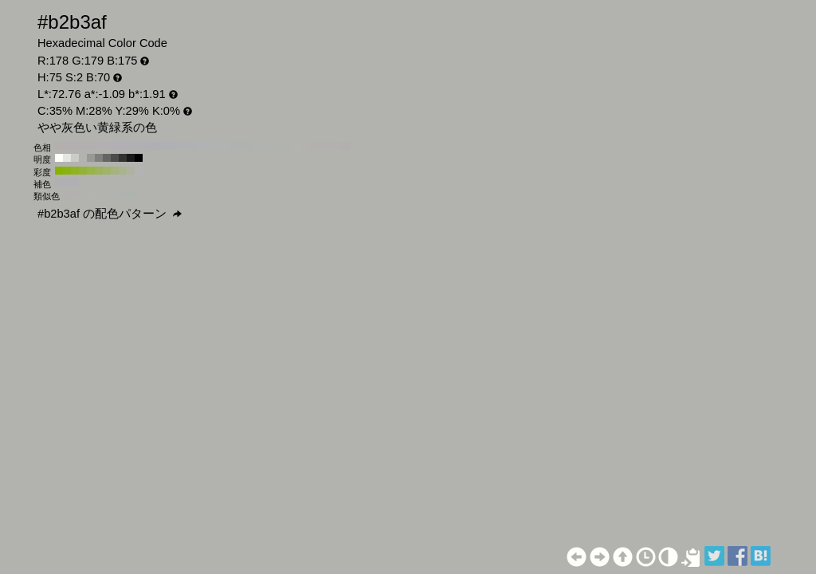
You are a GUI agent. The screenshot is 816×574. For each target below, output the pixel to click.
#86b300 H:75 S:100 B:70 (59, 171)
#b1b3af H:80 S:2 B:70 (282, 146)
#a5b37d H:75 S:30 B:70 (115, 171)
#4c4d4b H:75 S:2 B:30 (115, 158)
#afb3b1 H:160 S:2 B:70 (218, 146)
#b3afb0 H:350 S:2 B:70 (67, 146)
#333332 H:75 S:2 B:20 (123, 158)
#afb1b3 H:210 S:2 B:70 (178, 146)
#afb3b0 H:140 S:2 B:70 (234, 146)
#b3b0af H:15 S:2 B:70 (68, 195)
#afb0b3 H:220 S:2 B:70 (171, 146)
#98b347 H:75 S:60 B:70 (91, 171)
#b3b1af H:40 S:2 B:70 (314, 146)
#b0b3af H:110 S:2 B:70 (258, 146)
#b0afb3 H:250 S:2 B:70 (147, 146)
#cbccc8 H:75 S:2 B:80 (75, 158)
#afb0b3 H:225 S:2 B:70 (59, 183)
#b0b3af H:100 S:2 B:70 (266, 146)
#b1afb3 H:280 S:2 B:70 (123, 146)
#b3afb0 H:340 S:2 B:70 (75, 146)
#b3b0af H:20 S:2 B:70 (330, 146)
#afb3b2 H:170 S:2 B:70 (210, 146)
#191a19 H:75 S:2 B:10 (131, 158)
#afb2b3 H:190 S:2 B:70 (194, 146)
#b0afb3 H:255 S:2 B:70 (67, 183)
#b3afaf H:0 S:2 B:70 (346, 146)
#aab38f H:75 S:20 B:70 (123, 171)
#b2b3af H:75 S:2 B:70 (83, 158)
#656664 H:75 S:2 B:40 (107, 158)
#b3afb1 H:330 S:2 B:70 (83, 146)
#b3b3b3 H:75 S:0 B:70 (139, 171)
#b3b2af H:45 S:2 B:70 (84, 195)
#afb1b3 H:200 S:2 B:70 (186, 146)
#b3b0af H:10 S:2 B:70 (338, 146)
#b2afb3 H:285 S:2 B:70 (75, 183)
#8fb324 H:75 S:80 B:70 (75, 171)
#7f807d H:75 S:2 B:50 (99, 158)
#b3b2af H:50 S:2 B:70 (306, 146)
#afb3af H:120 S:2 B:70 (250, 146)
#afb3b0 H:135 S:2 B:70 (131, 195)
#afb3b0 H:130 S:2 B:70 (242, 146)
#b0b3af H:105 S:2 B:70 (116, 195)
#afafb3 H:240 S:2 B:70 (155, 146)
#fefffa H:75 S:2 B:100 (59, 158)
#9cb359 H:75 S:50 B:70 (99, 171)
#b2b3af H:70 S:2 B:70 (290, 146)
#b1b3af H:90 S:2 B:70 (274, 146)
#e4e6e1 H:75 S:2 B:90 (67, 158)
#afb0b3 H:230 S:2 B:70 (163, 146)
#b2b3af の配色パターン (109, 213)
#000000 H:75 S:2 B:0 (139, 158)
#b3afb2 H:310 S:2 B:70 (99, 146)
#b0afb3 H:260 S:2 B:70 (139, 146)
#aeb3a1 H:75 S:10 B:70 (131, 171)
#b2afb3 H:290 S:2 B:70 (115, 146)
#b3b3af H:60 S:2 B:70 (298, 146)
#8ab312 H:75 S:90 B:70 (67, 171)
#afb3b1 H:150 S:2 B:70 (226, 146)
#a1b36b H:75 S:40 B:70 (107, 171)
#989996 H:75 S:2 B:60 (91, 158)
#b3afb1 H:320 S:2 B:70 (91, 146)
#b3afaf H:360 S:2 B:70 (59, 146)
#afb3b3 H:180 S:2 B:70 (202, 146)
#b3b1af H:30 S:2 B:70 (322, 146)
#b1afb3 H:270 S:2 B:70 (131, 146)
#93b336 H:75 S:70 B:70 (83, 171)
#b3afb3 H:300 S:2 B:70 (107, 146)
